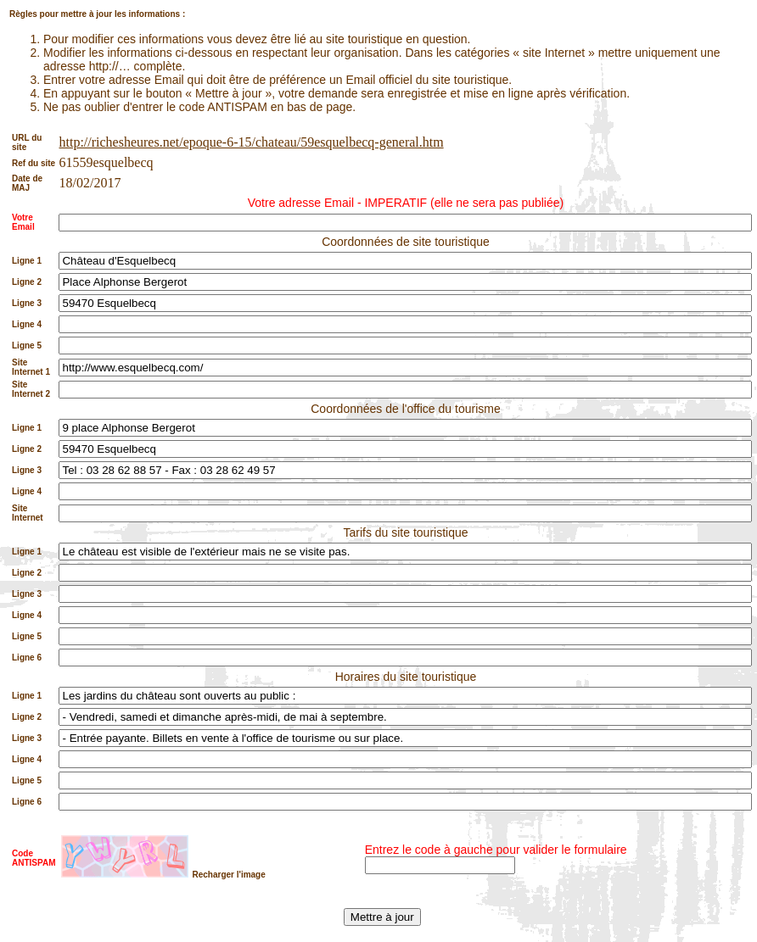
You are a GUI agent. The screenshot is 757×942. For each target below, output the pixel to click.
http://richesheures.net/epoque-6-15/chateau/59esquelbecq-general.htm (251, 142)
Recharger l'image (228, 874)
